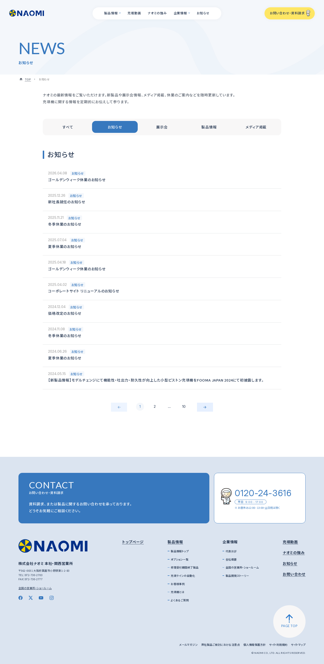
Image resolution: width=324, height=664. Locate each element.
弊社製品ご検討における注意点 (220, 645)
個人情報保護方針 (254, 645)
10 (184, 406)
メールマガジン (188, 645)
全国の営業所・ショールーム (35, 588)
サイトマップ (298, 645)
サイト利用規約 (278, 645)
